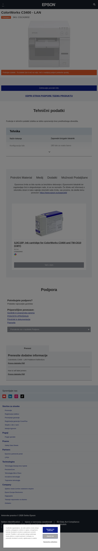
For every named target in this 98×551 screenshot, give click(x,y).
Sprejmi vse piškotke (50, 529)
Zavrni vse (50, 536)
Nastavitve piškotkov (50, 542)
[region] (31, 536)
